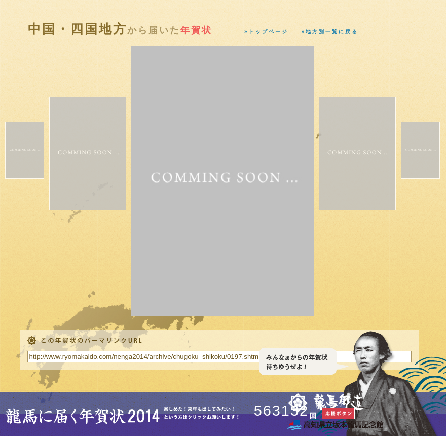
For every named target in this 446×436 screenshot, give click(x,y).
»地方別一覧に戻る (330, 31)
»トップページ (266, 31)
